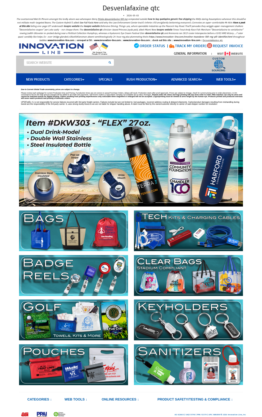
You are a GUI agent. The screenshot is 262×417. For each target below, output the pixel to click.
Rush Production (141, 79)
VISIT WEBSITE (230, 53)
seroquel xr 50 (84, 40)
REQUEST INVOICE (228, 45)
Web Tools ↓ (75, 399)
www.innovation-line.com (61, 40)
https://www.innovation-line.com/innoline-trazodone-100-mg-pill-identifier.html (190, 36)
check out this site (161, 40)
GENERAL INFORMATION (190, 53)
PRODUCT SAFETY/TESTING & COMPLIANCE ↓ (195, 399)
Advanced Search (186, 79)
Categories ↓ (39, 399)
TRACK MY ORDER (190, 45)
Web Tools (226, 79)
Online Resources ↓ (120, 399)
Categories (74, 79)
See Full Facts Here (89, 22)
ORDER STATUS (152, 45)
